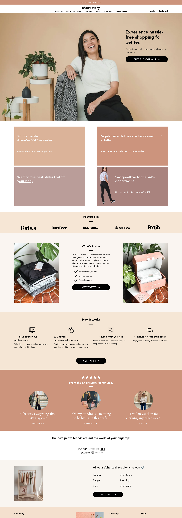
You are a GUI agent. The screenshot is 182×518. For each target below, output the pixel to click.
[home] (91, 7)
